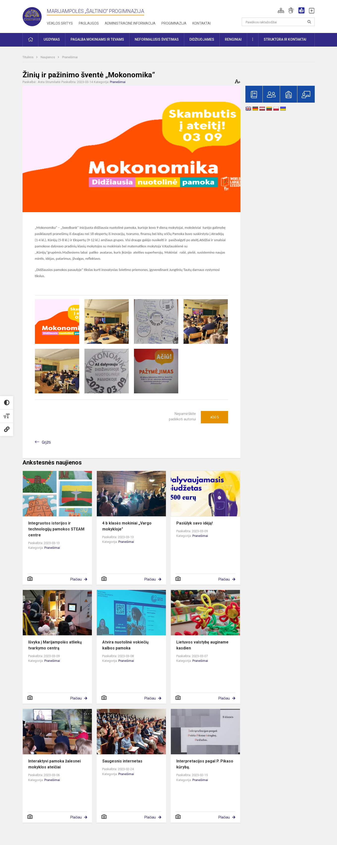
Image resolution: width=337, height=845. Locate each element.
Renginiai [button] (233, 39)
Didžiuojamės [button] (201, 39)
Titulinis (28, 57)
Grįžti (46, 442)
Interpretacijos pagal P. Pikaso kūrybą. (204, 764)
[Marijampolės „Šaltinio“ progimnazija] (35, 15)
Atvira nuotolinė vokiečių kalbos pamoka (125, 645)
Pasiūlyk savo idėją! (194, 523)
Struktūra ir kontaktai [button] (285, 39)
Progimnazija (173, 23)
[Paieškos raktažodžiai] (278, 22)
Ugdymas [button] (52, 39)
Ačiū (214, 417)
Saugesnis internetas (122, 761)
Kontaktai (201, 23)
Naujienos (48, 57)
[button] (281, 10)
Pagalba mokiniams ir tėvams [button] (97, 39)
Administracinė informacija (130, 23)
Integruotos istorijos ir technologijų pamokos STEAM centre (56, 529)
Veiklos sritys (60, 23)
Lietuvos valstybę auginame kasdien (202, 645)
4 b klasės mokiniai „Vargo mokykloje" (127, 526)
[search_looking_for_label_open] (309, 22)
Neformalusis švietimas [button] (157, 39)
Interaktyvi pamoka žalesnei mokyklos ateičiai (54, 764)
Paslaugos (89, 23)
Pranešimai (70, 57)
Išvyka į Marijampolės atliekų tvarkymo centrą (55, 645)
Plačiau (76, 579)
